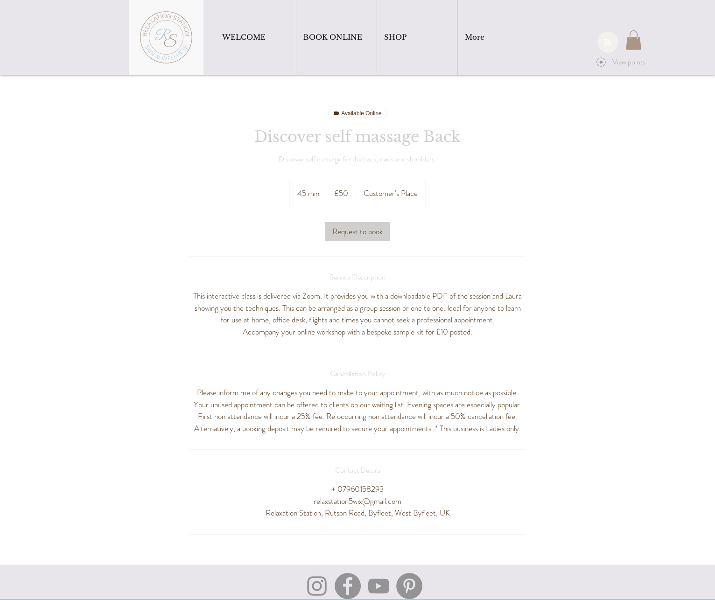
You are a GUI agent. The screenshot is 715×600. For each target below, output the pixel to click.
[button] (633, 40)
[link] (357, 231)
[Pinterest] (409, 586)
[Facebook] (348, 586)
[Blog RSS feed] (607, 43)
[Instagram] (317, 586)
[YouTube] (378, 586)
